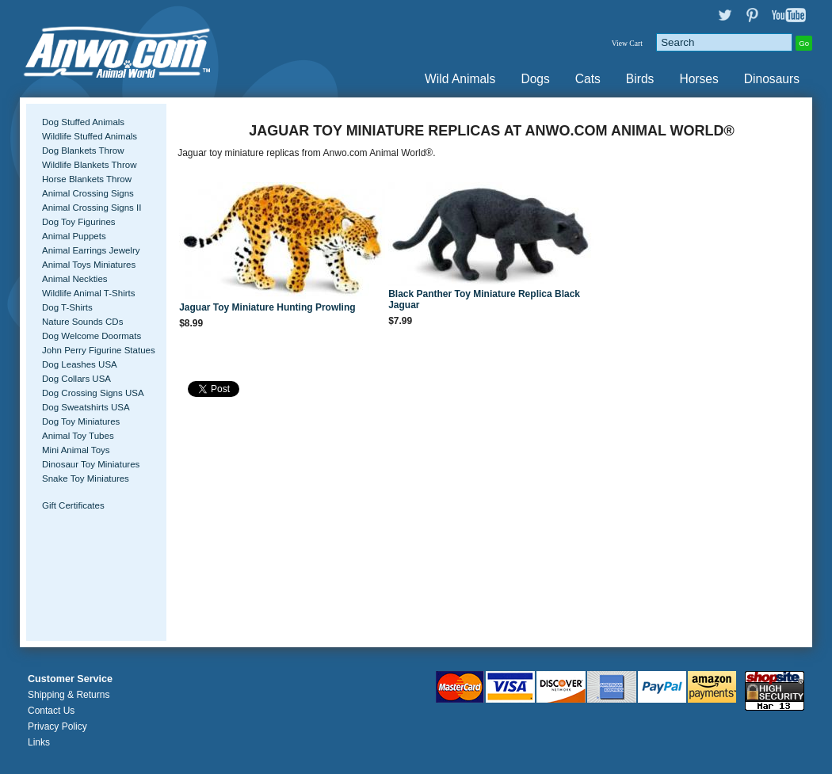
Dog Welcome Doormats (91, 336)
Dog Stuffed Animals (83, 122)
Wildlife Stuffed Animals (89, 136)
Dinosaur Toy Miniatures (90, 464)
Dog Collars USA (76, 378)
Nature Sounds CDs (82, 321)
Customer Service (70, 678)
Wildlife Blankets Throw (89, 165)
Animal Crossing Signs (88, 193)
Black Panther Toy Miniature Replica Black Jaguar (484, 299)
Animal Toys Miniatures (88, 264)
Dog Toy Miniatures (81, 421)
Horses (698, 79)
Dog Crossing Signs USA (93, 393)
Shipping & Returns (68, 694)
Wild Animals (460, 79)
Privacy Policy (57, 726)
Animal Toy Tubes (78, 435)
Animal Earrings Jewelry (91, 250)
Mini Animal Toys (76, 450)
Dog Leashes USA (79, 364)
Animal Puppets (74, 236)
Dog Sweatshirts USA (86, 407)
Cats (588, 79)
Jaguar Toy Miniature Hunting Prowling (267, 307)
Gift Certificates (73, 505)
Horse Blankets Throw (87, 179)
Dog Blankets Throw (83, 150)
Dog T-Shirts (67, 307)
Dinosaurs (772, 79)
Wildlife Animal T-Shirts (88, 293)
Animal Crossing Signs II (91, 207)
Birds (640, 79)
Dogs (535, 79)
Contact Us (51, 710)
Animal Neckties (75, 279)
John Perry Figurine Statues (98, 350)
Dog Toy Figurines (79, 222)
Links (39, 742)
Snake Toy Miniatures (85, 478)
